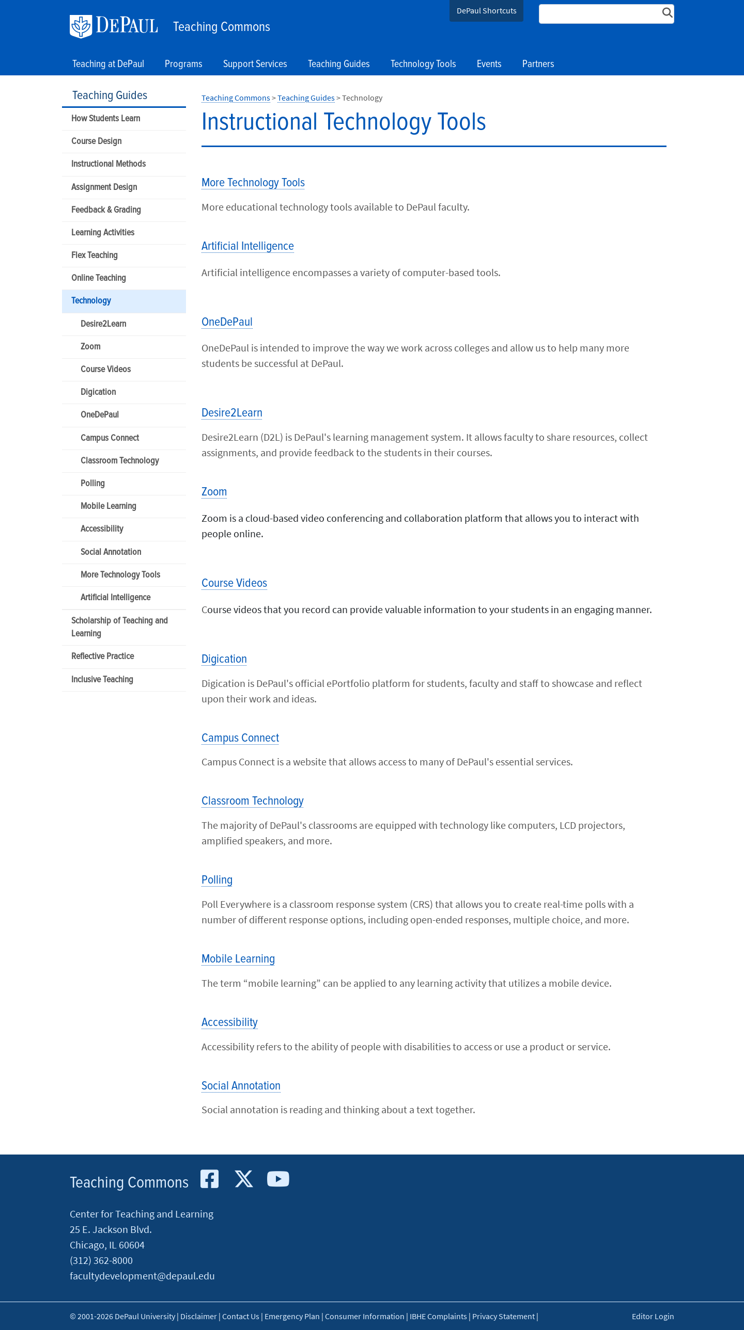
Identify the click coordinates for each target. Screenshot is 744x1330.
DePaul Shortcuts (487, 10)
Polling (93, 484)
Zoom (90, 347)
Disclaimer (198, 1316)
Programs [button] (184, 64)
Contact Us (240, 1316)
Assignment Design (104, 188)
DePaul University (119, 27)
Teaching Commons (221, 27)
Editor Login (653, 1316)
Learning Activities (102, 233)
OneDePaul (100, 415)
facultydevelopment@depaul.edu (142, 1275)
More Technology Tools (120, 575)
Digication (98, 392)
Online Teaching (98, 278)
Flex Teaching (94, 256)
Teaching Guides (109, 96)
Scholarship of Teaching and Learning (119, 627)
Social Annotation (111, 552)
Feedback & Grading (106, 210)
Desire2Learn (103, 324)
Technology (91, 301)
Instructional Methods (108, 164)
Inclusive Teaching (102, 680)
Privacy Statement (503, 1316)
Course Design (96, 142)
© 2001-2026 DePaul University (122, 1316)
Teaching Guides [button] (339, 64)
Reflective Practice (102, 657)
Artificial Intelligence (115, 598)
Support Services (255, 64)
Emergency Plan (292, 1316)
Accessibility (102, 529)
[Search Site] (606, 14)
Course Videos (106, 370)
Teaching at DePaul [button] (108, 64)
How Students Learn (105, 119)
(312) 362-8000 (101, 1260)
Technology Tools (423, 64)
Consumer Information (365, 1316)
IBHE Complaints (438, 1316)
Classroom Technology (120, 461)
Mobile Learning (108, 506)
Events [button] (489, 64)
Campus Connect (110, 438)
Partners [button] (538, 64)
